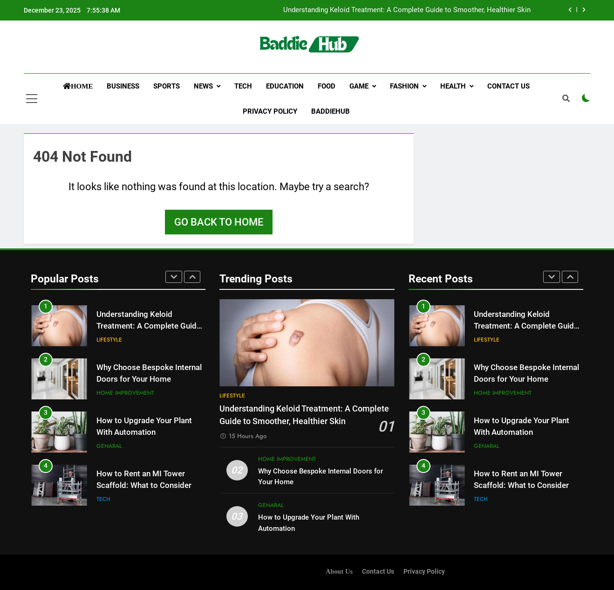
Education (285, 86)
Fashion (404, 86)
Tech (243, 86)
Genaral (109, 446)
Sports (166, 86)
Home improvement (125, 393)
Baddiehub (330, 111)
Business (123, 86)
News (203, 86)
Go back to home (218, 222)
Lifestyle (109, 340)
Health (453, 86)
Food (326, 86)
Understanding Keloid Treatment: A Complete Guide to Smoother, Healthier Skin (407, 10)
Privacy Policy (270, 111)
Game (358, 86)
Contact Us (508, 86)
